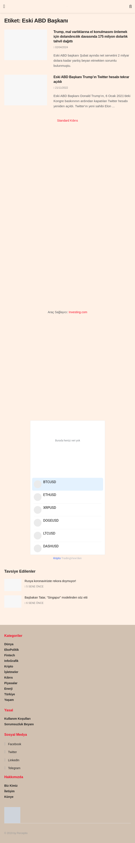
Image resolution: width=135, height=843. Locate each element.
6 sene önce (34, 603)
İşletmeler (11, 672)
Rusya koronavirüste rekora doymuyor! (50, 581)
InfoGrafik (11, 661)
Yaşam (9, 700)
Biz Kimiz (11, 785)
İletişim (9, 791)
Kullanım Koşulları (17, 718)
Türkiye (9, 694)
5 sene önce (34, 586)
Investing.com (78, 312)
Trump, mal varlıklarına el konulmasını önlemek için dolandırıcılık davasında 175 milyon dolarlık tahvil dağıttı (90, 36)
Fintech (9, 655)
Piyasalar (11, 683)
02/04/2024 (60, 47)
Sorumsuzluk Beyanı (19, 724)
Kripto (8, 666)
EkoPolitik (11, 649)
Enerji (8, 688)
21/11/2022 (60, 87)
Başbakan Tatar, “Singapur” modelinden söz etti (56, 597)
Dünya (8, 644)
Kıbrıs (8, 677)
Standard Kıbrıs (67, 120)
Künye (8, 796)
